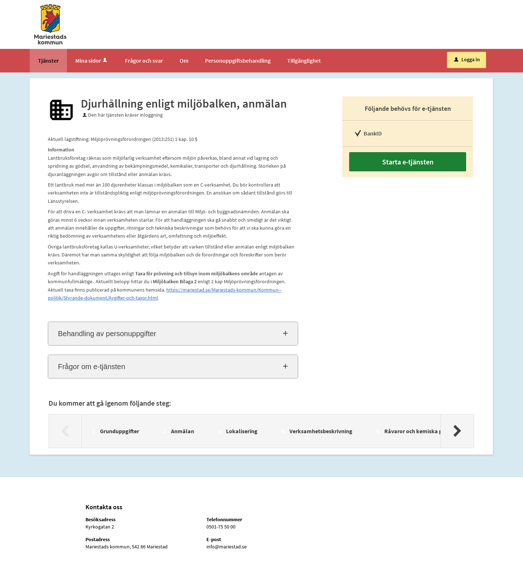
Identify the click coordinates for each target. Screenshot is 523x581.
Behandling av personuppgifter (107, 334)
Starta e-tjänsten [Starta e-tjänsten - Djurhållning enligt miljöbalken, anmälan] (408, 161)
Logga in (467, 59)
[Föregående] (65, 431)
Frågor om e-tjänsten (91, 367)
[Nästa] (456, 431)
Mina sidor (91, 60)
